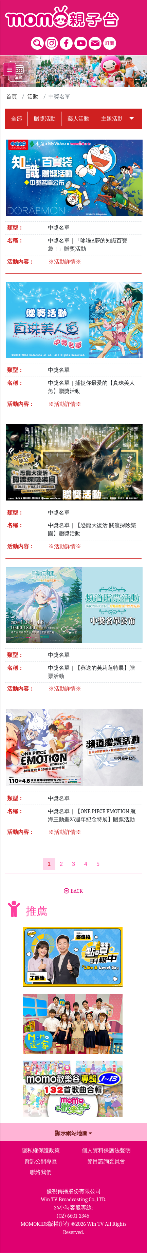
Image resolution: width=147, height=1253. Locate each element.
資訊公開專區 (40, 1161)
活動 (32, 97)
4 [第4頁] (85, 864)
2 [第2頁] (61, 864)
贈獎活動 (45, 119)
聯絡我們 (41, 1172)
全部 (16, 119)
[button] (132, 118)
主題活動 (112, 119)
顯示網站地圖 (73, 1133)
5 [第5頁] (97, 864)
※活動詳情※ (65, 262)
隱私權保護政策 (41, 1150)
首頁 (11, 97)
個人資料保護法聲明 (106, 1150)
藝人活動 (78, 119)
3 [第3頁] (73, 864)
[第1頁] (49, 864)
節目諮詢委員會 (106, 1161)
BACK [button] (73, 891)
